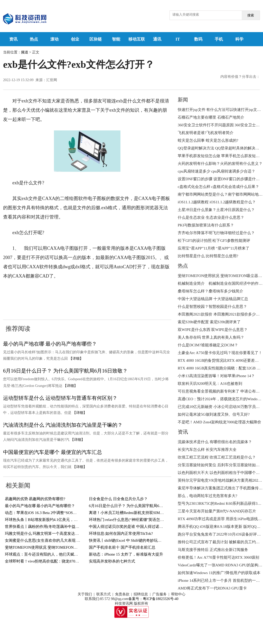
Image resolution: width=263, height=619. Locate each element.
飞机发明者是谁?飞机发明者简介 (205, 133)
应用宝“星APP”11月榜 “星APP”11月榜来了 (213, 248)
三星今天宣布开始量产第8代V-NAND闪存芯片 (217, 511)
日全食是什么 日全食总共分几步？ (118, 499)
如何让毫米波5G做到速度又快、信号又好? (214, 414)
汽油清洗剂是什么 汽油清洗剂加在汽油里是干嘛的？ (63, 425)
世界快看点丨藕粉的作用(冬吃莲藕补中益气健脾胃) (48, 527)
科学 (239, 39)
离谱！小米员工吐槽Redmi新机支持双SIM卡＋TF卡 (132, 513)
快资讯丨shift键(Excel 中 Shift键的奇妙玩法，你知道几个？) (139, 540)
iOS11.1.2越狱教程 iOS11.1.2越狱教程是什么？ (217, 202)
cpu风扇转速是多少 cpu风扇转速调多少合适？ (216, 171)
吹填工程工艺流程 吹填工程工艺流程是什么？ (217, 457)
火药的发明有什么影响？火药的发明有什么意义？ (220, 163)
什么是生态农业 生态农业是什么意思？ (211, 217)
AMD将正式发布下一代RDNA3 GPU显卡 (212, 588)
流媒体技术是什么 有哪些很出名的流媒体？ (215, 442)
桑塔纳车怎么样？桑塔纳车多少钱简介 (210, 291)
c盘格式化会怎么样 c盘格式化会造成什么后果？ (218, 187)
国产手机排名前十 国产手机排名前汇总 (122, 547)
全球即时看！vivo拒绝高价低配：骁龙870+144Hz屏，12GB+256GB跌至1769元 (71, 561)
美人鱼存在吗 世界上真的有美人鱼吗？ (211, 337)
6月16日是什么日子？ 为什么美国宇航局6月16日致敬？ (65, 371)
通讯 (157, 39)
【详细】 (76, 358)
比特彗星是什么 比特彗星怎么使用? (208, 256)
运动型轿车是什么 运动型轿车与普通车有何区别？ (60, 398)
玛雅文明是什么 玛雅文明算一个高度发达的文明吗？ (50, 533)
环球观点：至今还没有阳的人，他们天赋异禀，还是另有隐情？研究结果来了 (70, 554)
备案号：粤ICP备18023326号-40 (153, 599)
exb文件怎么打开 (80, 291)
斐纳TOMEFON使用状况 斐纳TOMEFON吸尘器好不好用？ (55, 547)
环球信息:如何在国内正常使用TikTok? (121, 533)
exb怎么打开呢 (113, 291)
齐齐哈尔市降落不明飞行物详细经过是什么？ (216, 233)
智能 (116, 39)
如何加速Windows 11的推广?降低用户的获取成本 (219, 573)
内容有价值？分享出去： (240, 77)
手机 (219, 39)
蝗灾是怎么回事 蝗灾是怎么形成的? (208, 140)
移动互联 (136, 39)
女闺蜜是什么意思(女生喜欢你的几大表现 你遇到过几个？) (55, 540)
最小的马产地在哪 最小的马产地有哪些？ (50, 344)
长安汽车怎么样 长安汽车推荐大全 (207, 449)
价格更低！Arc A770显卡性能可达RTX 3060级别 (218, 557)
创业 (75, 39)
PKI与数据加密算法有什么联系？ (206, 225)
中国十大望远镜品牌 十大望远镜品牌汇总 (213, 299)
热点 (34, 39)
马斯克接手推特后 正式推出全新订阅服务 (213, 550)
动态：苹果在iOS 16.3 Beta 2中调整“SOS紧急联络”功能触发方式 (59, 513)
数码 (198, 39)
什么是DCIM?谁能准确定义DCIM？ (208, 345)
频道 (24, 52)
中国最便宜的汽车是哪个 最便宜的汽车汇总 (52, 452)
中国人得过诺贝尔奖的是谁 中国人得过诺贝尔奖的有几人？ (139, 527)
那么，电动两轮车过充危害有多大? (207, 496)
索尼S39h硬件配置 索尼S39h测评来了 (209, 322)
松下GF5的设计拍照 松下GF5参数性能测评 (214, 241)
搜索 (250, 15)
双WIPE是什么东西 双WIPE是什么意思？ (213, 330)
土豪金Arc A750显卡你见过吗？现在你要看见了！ (220, 353)
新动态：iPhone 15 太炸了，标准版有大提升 (126, 554)
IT (178, 39)
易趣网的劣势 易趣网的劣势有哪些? (35, 499)
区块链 (95, 39)
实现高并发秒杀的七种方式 (112, 561)
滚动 (54, 39)
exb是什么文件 (47, 291)
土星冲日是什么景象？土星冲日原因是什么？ (216, 210)
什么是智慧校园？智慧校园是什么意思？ (212, 306)
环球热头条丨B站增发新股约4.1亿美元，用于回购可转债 (53, 520)
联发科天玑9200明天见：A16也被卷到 (210, 384)
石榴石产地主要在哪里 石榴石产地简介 (211, 117)
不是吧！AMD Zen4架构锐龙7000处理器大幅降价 (219, 422)
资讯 (13, 39)
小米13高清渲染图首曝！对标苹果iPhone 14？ (216, 376)
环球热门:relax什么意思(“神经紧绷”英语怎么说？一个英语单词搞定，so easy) (154, 520)
